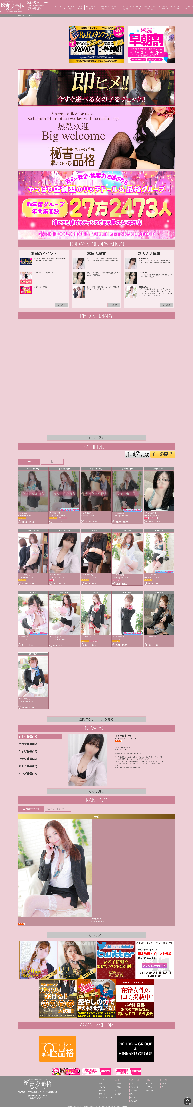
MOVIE (186, 7)
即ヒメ (117, 1090)
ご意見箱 (149, 1087)
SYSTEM (79, 7)
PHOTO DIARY (150, 7)
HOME (57, 7)
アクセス (102, 1094)
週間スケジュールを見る (96, 719)
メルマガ (149, 1084)
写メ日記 (133, 1090)
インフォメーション (106, 1097)
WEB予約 (149, 1090)
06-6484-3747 (39, 5)
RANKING (137, 7)
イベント (133, 1084)
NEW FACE (125, 7)
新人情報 (118, 1094)
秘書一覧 (118, 1084)
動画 (132, 1094)
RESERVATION (165, 7)
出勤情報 (118, 1087)
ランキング (134, 1087)
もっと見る (61, 305)
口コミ (132, 1097)
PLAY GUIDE (68, 7)
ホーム (101, 1084)
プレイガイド (104, 1087)
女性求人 (164, 1084)
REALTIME (114, 7)
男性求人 (164, 1087)
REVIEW (177, 7)
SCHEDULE (103, 7)
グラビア (133, 1101)
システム (102, 1090)
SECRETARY (90, 7)
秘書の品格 (21, 15)
